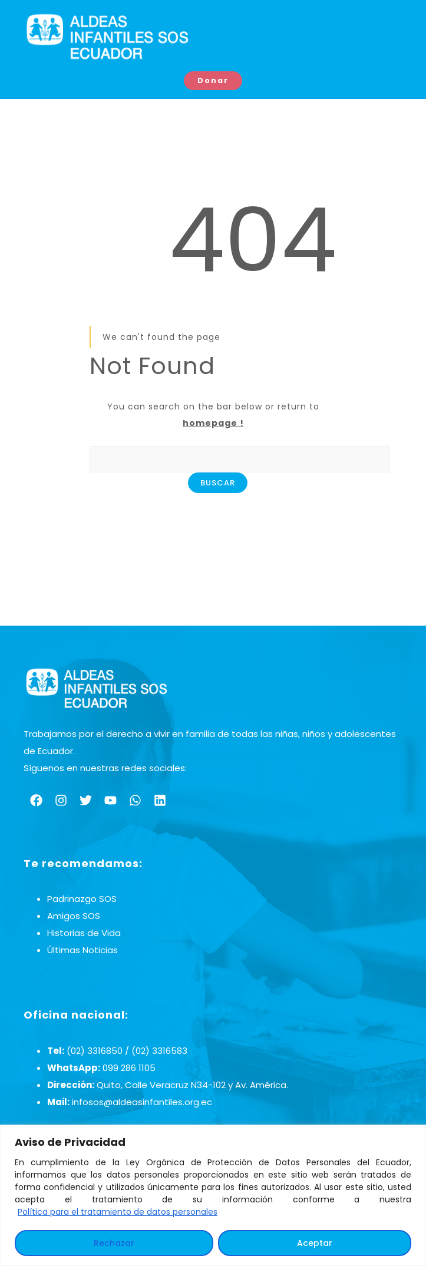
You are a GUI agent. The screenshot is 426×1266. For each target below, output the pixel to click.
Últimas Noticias (82, 951)
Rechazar (114, 1243)
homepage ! (213, 424)
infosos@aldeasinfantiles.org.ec (142, 1102)
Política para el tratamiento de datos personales (117, 1212)
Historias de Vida (84, 934)
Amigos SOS (73, 917)
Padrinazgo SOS (82, 900)
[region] (213, 1195)
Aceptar (314, 1243)
